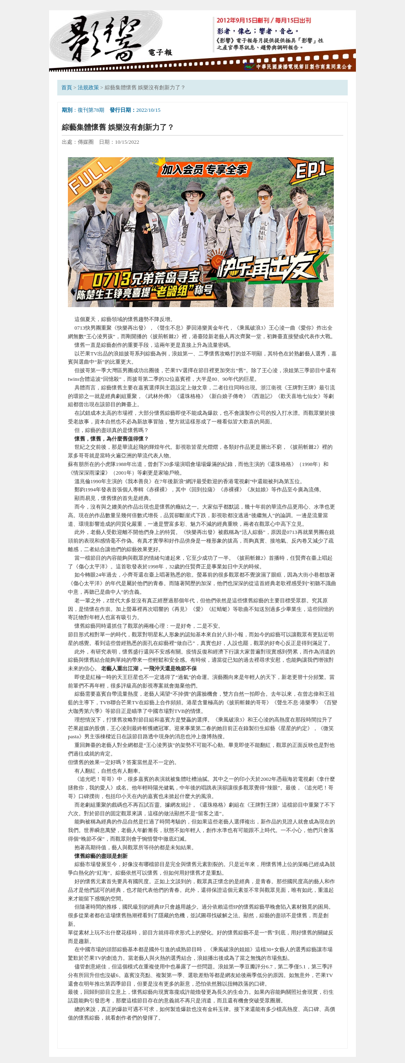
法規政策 (88, 87)
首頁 (66, 87)
